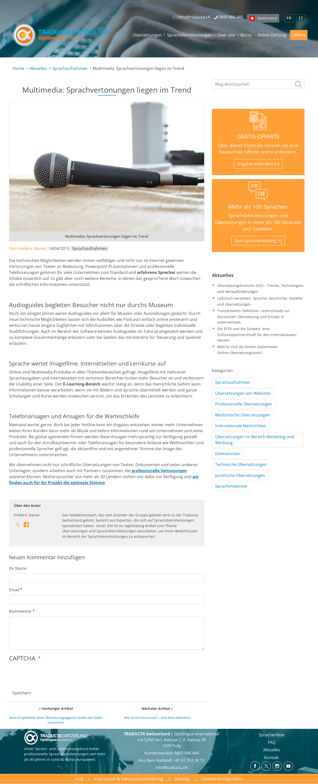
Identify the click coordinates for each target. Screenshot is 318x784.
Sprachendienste (231, 486)
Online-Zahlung (271, 35)
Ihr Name (18, 568)
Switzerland (267, 18)
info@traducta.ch (171, 767)
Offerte (298, 35)
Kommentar (20, 611)
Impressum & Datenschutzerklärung (128, 779)
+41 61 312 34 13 (188, 760)
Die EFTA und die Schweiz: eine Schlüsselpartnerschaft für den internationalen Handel (256, 334)
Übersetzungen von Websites (243, 393)
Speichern (21, 693)
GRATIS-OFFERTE (258, 136)
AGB (79, 779)
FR (289, 18)
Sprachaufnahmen (69, 68)
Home (18, 68)
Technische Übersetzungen (241, 464)
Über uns (226, 35)
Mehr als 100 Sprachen (258, 206)
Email (14, 589)
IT (300, 18)
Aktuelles (38, 68)
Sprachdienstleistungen (189, 35)
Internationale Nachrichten (240, 425)
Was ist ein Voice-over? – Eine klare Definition (157, 717)
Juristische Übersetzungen (240, 475)
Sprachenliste (271, 735)
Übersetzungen (147, 35)
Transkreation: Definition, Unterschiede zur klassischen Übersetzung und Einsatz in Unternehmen (253, 316)
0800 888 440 (186, 753)
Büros (246, 35)
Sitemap (182, 779)
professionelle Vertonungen (159, 470)
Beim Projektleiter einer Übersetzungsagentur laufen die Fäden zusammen (55, 720)
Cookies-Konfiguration (222, 779)
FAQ (271, 742)
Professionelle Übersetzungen (243, 404)
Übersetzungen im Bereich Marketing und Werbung (254, 439)
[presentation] (47, 674)
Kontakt (271, 757)
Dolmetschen (227, 453)
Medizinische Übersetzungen (242, 415)
